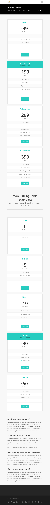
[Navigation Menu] (42, 2)
